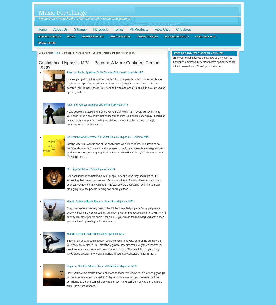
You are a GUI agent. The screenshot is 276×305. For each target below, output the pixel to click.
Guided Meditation (93, 36)
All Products (139, 29)
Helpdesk (100, 29)
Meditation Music (120, 36)
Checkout (183, 29)
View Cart (162, 29)
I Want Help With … (206, 36)
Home (42, 29)
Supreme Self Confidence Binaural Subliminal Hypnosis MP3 (102, 266)
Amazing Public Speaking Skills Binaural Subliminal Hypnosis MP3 (105, 72)
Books (71, 36)
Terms (119, 29)
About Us (60, 29)
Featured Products (177, 36)
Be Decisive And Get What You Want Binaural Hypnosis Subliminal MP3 (108, 137)
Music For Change (63, 12)
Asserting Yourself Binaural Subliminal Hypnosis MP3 (97, 104)
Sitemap (80, 29)
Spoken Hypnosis (147, 36)
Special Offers (47, 43)
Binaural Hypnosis (49, 36)
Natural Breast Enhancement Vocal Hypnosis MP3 (95, 233)
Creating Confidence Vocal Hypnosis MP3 (91, 169)
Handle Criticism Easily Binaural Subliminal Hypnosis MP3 (100, 201)
